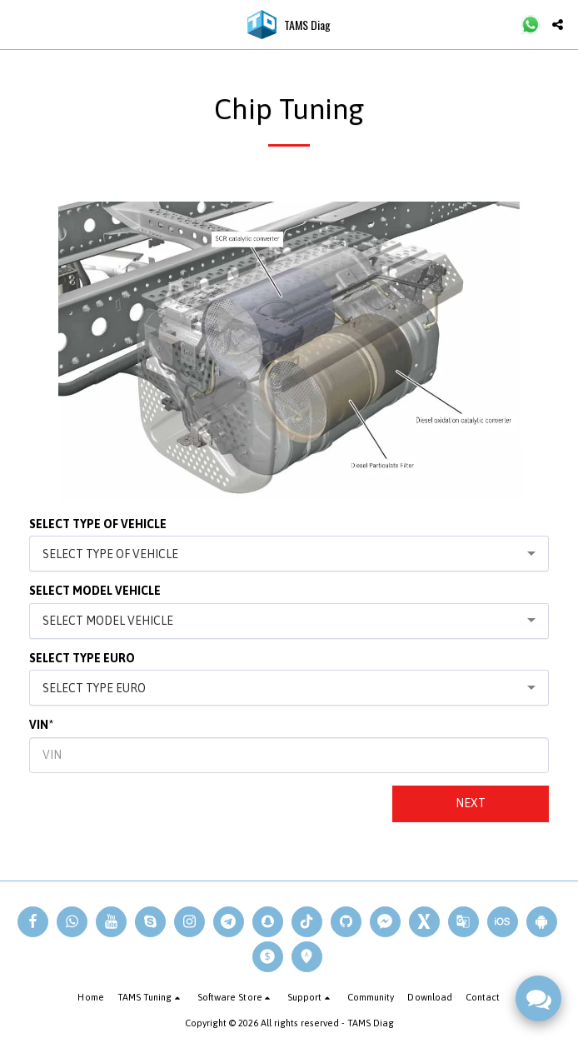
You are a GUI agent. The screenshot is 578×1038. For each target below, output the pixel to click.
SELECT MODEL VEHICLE (95, 590)
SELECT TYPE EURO (82, 658)
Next (471, 803)
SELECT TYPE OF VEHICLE (98, 524)
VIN (38, 724)
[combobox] (289, 553)
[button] (18, 23)
